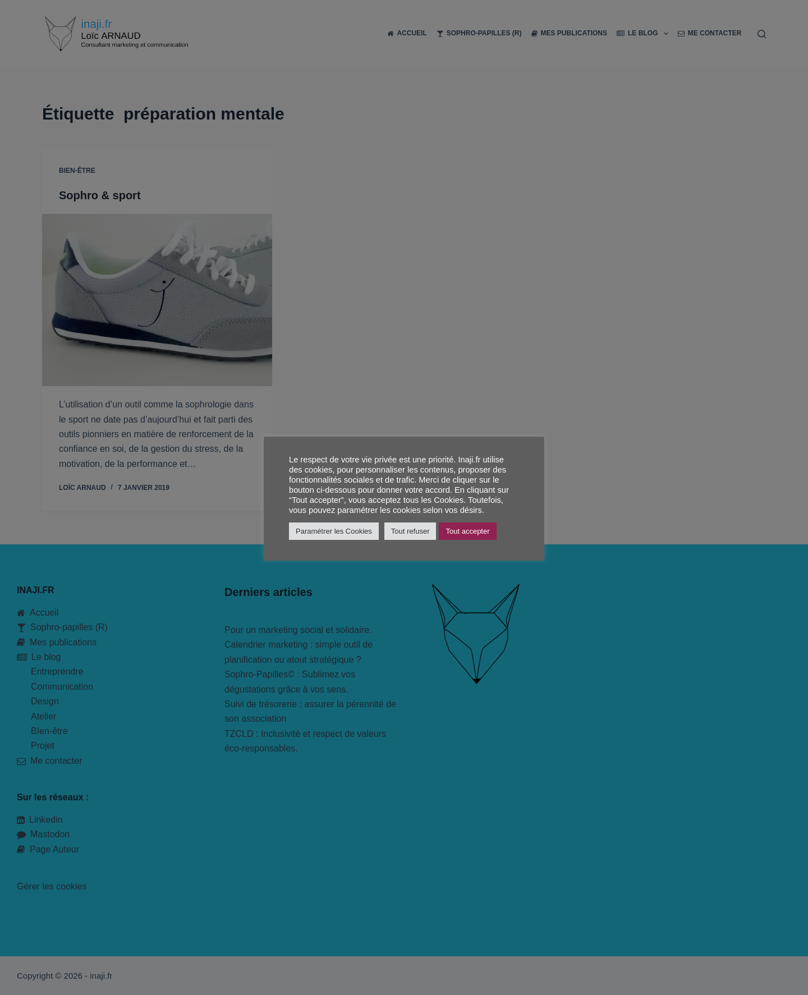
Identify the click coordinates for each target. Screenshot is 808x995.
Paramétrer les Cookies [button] (334, 531)
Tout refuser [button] (410, 531)
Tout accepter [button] (467, 531)
